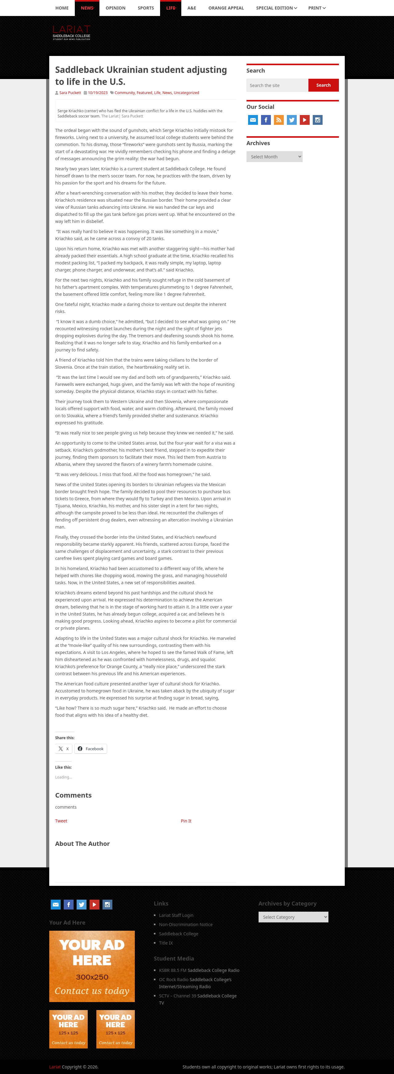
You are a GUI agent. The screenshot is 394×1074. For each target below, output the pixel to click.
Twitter (292, 120)
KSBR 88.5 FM (173, 970)
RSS (279, 120)
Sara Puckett (70, 92)
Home (62, 8)
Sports (146, 8)
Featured (144, 92)
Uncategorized (186, 92)
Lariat (55, 1067)
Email (253, 120)
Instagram (318, 120)
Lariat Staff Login (176, 915)
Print (315, 8)
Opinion (116, 8)
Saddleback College (179, 934)
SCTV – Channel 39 (177, 996)
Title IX (166, 943)
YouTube (305, 120)
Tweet (61, 821)
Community (125, 92)
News (87, 8)
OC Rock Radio (174, 979)
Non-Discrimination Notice (186, 924)
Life (170, 8)
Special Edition (274, 8)
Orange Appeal (226, 8)
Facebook (266, 120)
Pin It (186, 821)
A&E (191, 8)
